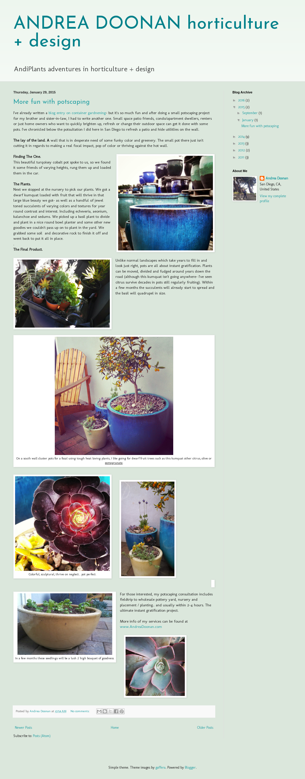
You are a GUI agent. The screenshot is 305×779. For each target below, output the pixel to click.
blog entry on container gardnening (77, 113)
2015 (241, 107)
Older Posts (205, 727)
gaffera (160, 767)
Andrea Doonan (277, 178)
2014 (241, 137)
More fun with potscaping (51, 102)
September (250, 113)
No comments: (80, 711)
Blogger (190, 767)
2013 (241, 143)
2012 (242, 150)
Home (115, 727)
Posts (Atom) (42, 736)
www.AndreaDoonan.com (141, 626)
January (248, 120)
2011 (241, 157)
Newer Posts (23, 727)
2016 (241, 100)
